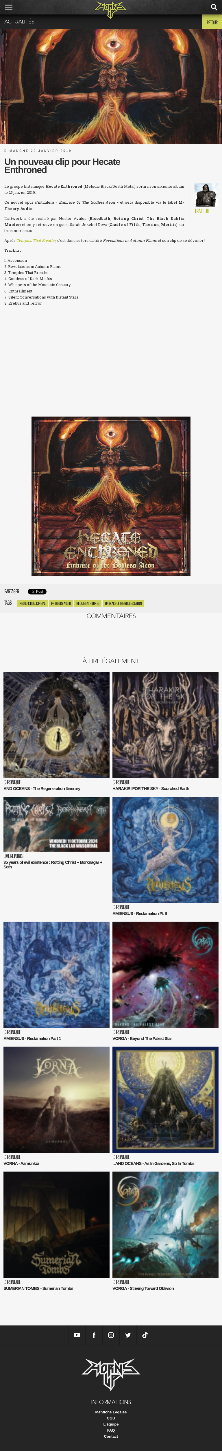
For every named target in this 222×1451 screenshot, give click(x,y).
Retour (212, 22)
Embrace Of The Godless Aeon (123, 603)
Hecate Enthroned (87, 603)
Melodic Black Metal (32, 603)
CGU (111, 1418)
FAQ (111, 1430)
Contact (111, 1436)
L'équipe (111, 1424)
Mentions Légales (111, 1412)
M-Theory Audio (61, 603)
